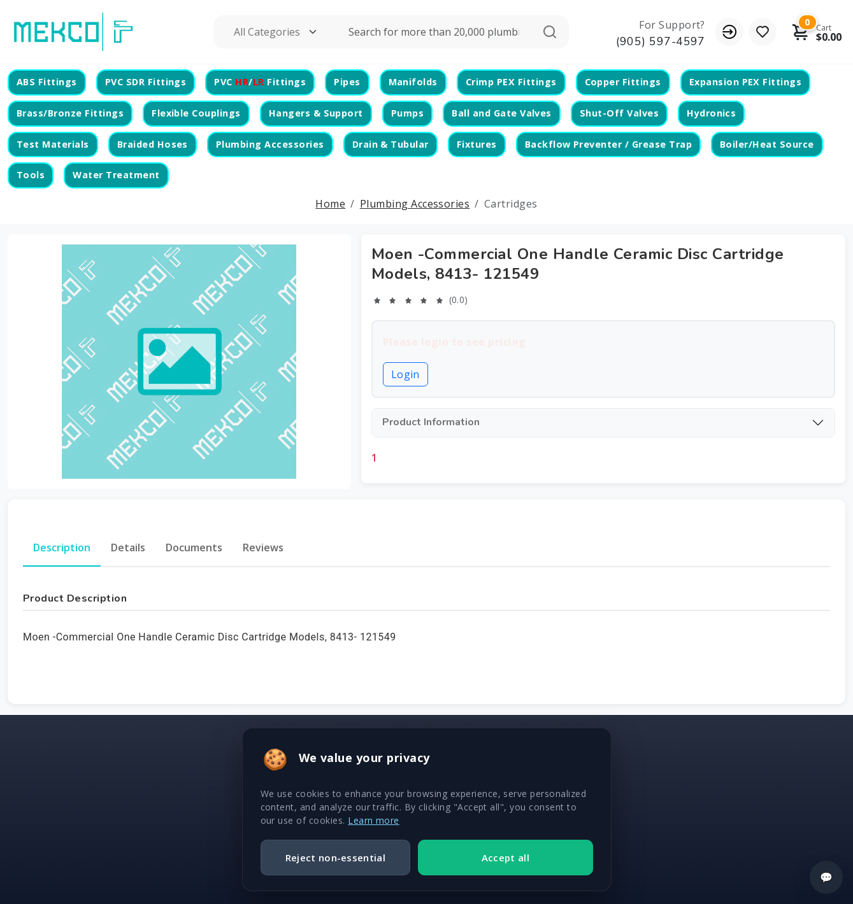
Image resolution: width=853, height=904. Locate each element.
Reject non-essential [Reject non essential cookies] (335, 857)
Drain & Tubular (390, 144)
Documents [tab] (194, 547)
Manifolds (413, 82)
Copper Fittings (623, 82)
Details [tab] (128, 547)
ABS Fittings (47, 82)
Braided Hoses (152, 144)
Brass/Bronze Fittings (70, 113)
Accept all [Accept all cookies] (505, 857)
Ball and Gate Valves (502, 113)
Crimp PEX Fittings (511, 82)
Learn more (373, 820)
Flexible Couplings (196, 113)
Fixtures (477, 144)
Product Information (431, 422)
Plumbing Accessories (270, 144)
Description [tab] (61, 547)
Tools (31, 175)
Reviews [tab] (263, 547)
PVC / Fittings (260, 82)
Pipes (347, 82)
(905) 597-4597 (660, 41)
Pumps (407, 113)
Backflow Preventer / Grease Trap (608, 144)
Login (405, 374)
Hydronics (711, 113)
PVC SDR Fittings (146, 82)
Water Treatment (116, 175)
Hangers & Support (316, 113)
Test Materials (53, 144)
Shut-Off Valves (619, 113)
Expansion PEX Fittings (745, 82)
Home (330, 204)
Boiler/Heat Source (767, 144)
